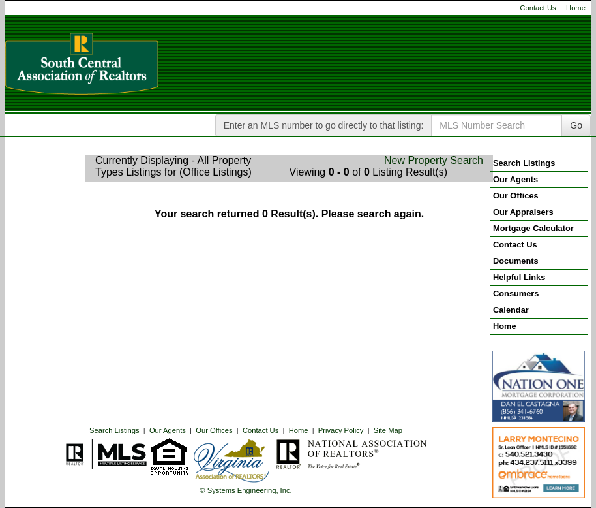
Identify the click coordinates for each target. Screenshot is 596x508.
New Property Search (433, 160)
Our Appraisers (523, 212)
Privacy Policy (341, 430)
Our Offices (214, 430)
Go (576, 125)
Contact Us (538, 8)
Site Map (388, 430)
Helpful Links (519, 277)
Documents (516, 261)
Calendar (511, 310)
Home (576, 8)
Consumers (516, 293)
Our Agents (167, 430)
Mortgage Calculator (533, 228)
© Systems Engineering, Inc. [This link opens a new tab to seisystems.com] (245, 490)
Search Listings (114, 430)
